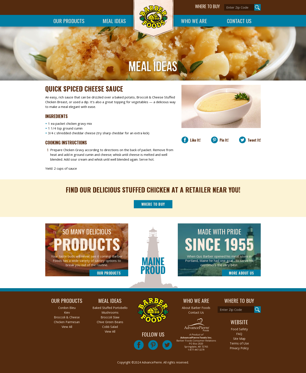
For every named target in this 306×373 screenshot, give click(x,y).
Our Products (68, 21)
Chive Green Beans (110, 322)
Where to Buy (153, 204)
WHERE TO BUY (207, 6)
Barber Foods (153, 20)
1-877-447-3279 (196, 349)
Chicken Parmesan (67, 322)
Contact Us (239, 21)
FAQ (239, 334)
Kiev (67, 312)
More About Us (241, 273)
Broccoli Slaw (110, 317)
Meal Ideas (114, 21)
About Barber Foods (196, 308)
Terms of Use (239, 343)
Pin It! (223, 140)
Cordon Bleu (67, 308)
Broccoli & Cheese (67, 317)
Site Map (239, 339)
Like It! (194, 140)
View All (67, 327)
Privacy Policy (239, 348)
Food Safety (239, 329)
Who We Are (194, 21)
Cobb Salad (110, 327)
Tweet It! (253, 140)
